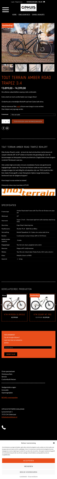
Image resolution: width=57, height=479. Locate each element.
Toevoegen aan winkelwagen (28, 121)
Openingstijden (7, 393)
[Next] (53, 69)
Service (4, 377)
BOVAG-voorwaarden (10, 397)
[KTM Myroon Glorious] (15, 302)
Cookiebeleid (23, 476)
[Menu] (6, 9)
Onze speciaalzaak (8, 371)
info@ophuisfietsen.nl (9, 417)
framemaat (5, 114)
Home (14, 14)
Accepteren (28, 461)
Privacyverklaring (32, 476)
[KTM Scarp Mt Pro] (42, 302)
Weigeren (28, 466)
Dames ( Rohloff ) (38, 14)
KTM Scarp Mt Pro (42, 314)
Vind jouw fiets (24, 14)
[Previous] (1, 308)
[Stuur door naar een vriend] (7, 128)
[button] (54, 443)
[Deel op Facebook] (3, 128)
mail (18, 106)
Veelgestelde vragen (9, 387)
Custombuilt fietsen (9, 379)
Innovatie (5, 390)
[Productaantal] (5, 121)
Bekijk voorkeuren (28, 472)
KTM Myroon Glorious (14, 314)
